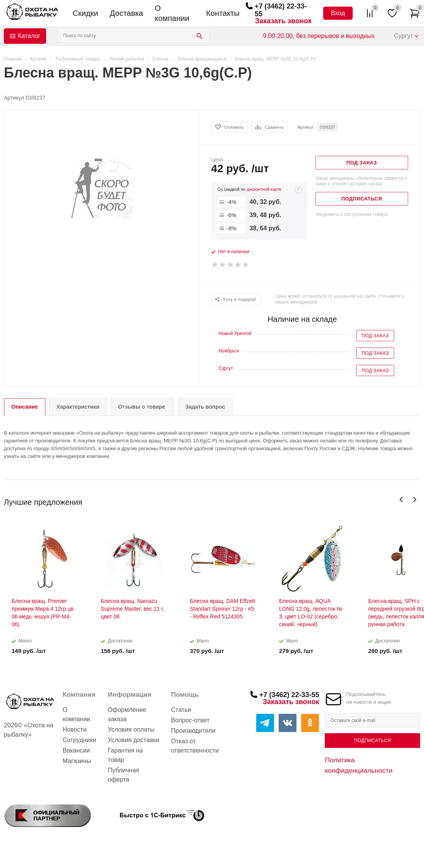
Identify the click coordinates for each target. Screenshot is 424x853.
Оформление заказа (127, 714)
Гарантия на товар (125, 755)
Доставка (126, 13)
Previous (401, 499)
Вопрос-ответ (190, 720)
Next (414, 499)
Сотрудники (79, 740)
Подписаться (372, 740)
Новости (74, 729)
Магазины (76, 761)
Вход (338, 13)
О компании (172, 13)
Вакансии (76, 750)
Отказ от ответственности (195, 746)
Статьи (181, 709)
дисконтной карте (263, 189)
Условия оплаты (131, 729)
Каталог (29, 36)
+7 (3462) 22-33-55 (289, 695)
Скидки (85, 13)
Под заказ (375, 335)
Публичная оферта (123, 775)
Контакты (223, 13)
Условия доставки (133, 740)
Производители (193, 730)
